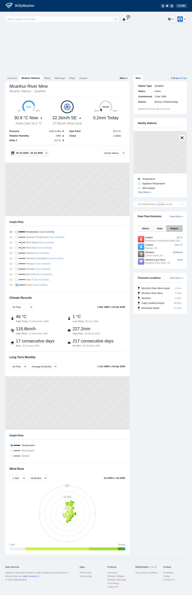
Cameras (12, 78)
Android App (86, 576)
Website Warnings (116, 579)
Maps (72, 78)
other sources (30, 576)
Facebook (168, 572)
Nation (145, 228)
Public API (112, 586)
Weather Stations (30, 78)
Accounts (112, 572)
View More (143, 192)
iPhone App (85, 572)
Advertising (113, 583)
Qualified (40, 91)
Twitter (166, 576)
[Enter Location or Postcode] (62, 19)
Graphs (83, 78)
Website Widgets (116, 576)
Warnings (60, 78)
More (122, 78)
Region (174, 228)
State (160, 228)
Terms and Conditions (146, 572)
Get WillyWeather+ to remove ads (155, 204)
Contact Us (168, 579)
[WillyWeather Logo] (22, 6)
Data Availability (46, 232)
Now (138, 78)
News (47, 78)
